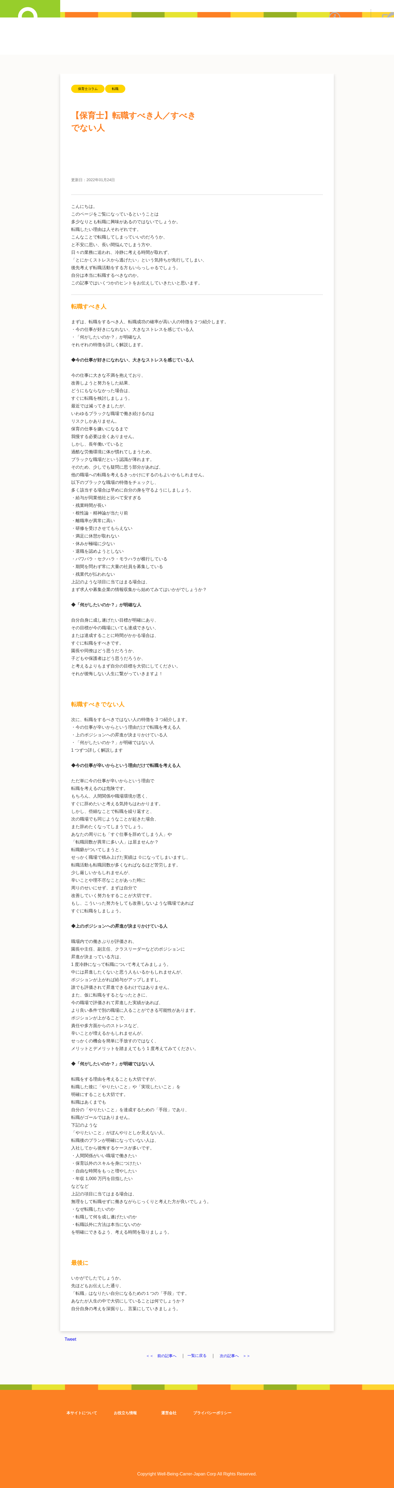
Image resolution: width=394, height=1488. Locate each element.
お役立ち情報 (125, 1412)
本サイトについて (81, 1412)
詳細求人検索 (30, 15)
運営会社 (168, 1412)
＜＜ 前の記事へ (157, 1355)
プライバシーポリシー (212, 1412)
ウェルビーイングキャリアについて (334, 34)
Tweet (70, 1339)
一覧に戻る (197, 1355)
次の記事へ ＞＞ (238, 1355)
